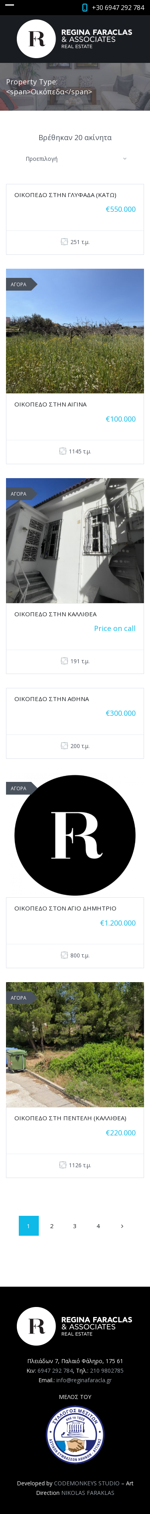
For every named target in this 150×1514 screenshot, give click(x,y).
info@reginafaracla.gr (84, 1380)
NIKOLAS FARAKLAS (87, 1492)
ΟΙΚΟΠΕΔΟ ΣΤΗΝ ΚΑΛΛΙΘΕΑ (55, 614)
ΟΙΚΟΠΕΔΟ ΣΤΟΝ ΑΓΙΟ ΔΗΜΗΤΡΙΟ (65, 908)
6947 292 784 (55, 1370)
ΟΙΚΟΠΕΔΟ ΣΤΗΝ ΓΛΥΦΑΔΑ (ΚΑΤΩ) (65, 195)
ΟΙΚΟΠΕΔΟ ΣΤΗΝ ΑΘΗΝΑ (51, 699)
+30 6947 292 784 (118, 7)
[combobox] (75, 158)
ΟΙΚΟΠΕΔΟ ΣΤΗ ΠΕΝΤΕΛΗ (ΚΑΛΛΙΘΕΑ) (70, 1118)
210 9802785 (107, 1370)
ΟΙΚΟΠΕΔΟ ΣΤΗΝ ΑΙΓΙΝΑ (50, 404)
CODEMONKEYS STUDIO (87, 1483)
